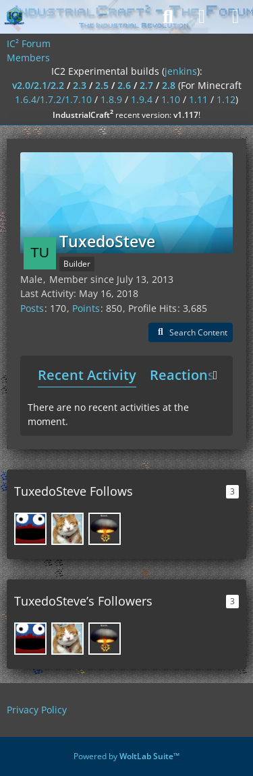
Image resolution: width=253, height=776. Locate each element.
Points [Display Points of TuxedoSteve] (86, 308)
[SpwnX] (67, 529)
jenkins (181, 71)
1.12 (226, 99)
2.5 (102, 85)
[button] (190, 333)
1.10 (170, 99)
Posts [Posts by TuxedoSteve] (32, 308)
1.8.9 (111, 99)
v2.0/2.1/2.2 (38, 85)
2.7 (146, 85)
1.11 (198, 99)
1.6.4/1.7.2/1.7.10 (53, 99)
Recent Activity (87, 375)
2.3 (79, 85)
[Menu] (235, 16)
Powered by (126, 756)
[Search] (167, 16)
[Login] (201, 17)
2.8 (168, 85)
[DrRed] (30, 529)
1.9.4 (141, 99)
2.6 (124, 85)
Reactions (182, 375)
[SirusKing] (104, 529)
